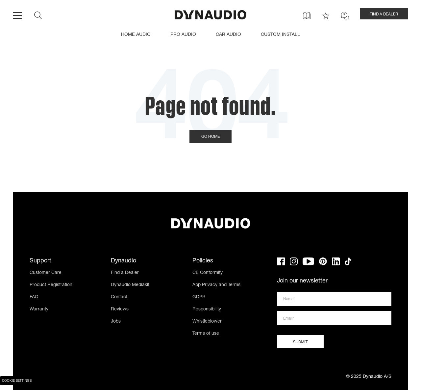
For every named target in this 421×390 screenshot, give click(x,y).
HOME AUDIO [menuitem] (136, 35)
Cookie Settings (17, 381)
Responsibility (206, 309)
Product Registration (51, 285)
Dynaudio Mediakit (130, 285)
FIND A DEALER (384, 14)
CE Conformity (207, 273)
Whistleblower (207, 321)
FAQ (34, 297)
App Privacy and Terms (216, 285)
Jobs (116, 321)
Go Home (210, 137)
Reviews (120, 309)
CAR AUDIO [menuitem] (228, 35)
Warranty (39, 309)
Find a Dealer (125, 273)
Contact (119, 297)
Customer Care (46, 273)
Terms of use (205, 333)
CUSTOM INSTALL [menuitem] (280, 35)
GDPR (199, 297)
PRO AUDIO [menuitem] (183, 35)
